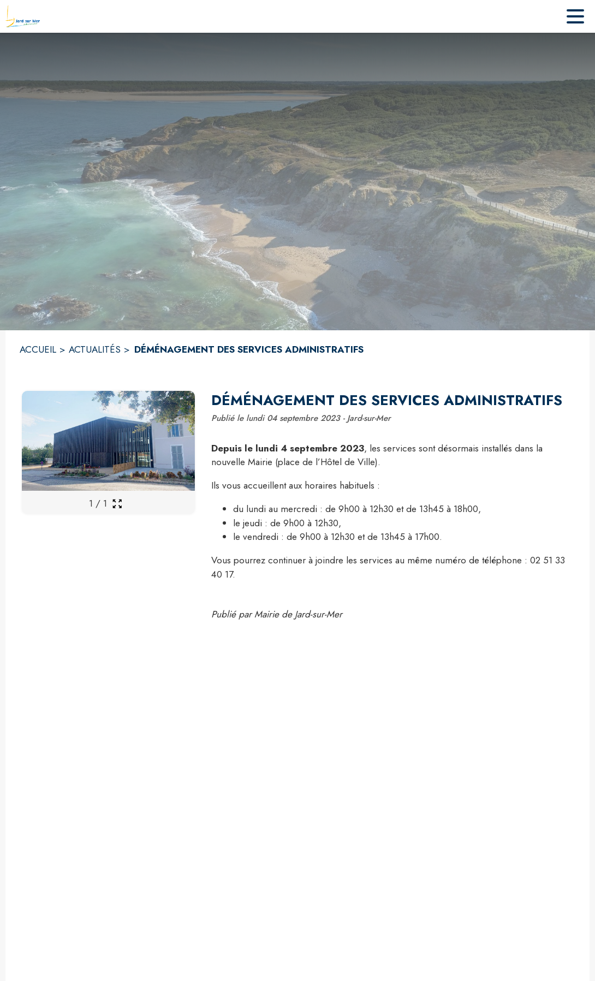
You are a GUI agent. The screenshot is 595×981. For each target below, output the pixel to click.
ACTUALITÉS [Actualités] (95, 349)
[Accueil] (22, 16)
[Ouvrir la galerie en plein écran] (117, 504)
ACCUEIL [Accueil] (38, 349)
